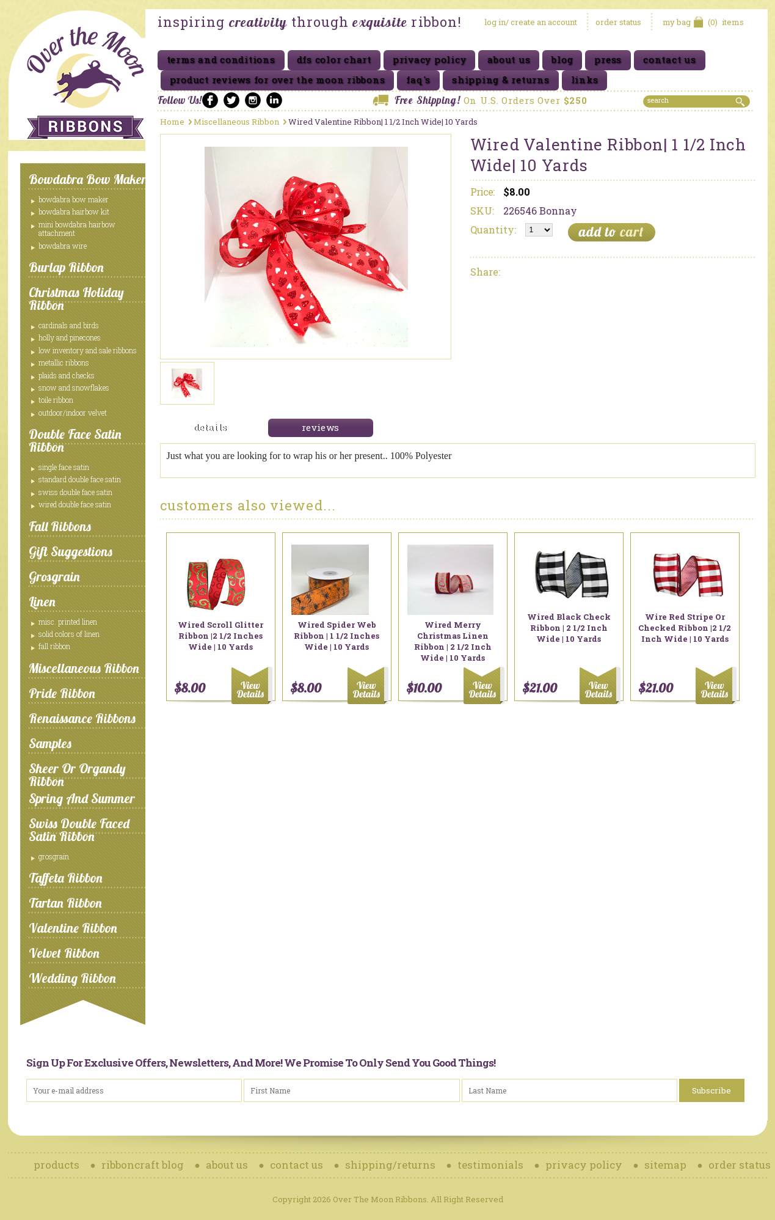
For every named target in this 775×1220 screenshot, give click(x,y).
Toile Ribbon (55, 400)
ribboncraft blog (142, 1165)
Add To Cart (251, 685)
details (210, 427)
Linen (42, 601)
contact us (296, 1165)
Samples (50, 743)
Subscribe (711, 1090)
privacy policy (583, 1165)
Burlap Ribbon (66, 267)
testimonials (490, 1165)
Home (172, 121)
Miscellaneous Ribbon (84, 668)
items (703, 22)
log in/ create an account (530, 22)
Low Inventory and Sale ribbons (87, 350)
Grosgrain (54, 576)
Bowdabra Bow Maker (88, 179)
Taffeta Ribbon (66, 878)
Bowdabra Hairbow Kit (73, 211)
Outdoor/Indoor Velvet (72, 412)
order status (618, 22)
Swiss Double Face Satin (75, 492)
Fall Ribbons (60, 526)
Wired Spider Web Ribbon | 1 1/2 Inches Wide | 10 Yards (336, 635)
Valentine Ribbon (73, 928)
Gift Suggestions (70, 551)
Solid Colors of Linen (69, 634)
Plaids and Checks (66, 375)
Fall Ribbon (54, 646)
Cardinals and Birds (68, 325)
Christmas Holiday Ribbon (76, 298)
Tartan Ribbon (65, 903)
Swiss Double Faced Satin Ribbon (79, 829)
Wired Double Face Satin (74, 504)
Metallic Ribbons (63, 362)
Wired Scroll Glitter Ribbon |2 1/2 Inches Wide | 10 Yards (220, 635)
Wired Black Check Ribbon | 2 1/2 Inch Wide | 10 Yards (569, 627)
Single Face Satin (63, 467)
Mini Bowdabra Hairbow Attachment (76, 228)
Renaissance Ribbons (82, 718)
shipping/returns (390, 1165)
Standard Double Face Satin (79, 479)
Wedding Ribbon (72, 978)
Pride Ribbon (62, 693)
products (56, 1165)
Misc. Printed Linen (67, 622)
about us (227, 1165)
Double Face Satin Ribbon (75, 440)
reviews (321, 427)
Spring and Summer (82, 798)
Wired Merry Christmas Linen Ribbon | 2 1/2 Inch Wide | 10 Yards (453, 641)
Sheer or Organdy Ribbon (77, 774)
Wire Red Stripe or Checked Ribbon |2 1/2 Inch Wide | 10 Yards (684, 627)
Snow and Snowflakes (73, 387)
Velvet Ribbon (64, 953)
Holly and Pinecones (69, 337)
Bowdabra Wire (62, 246)
